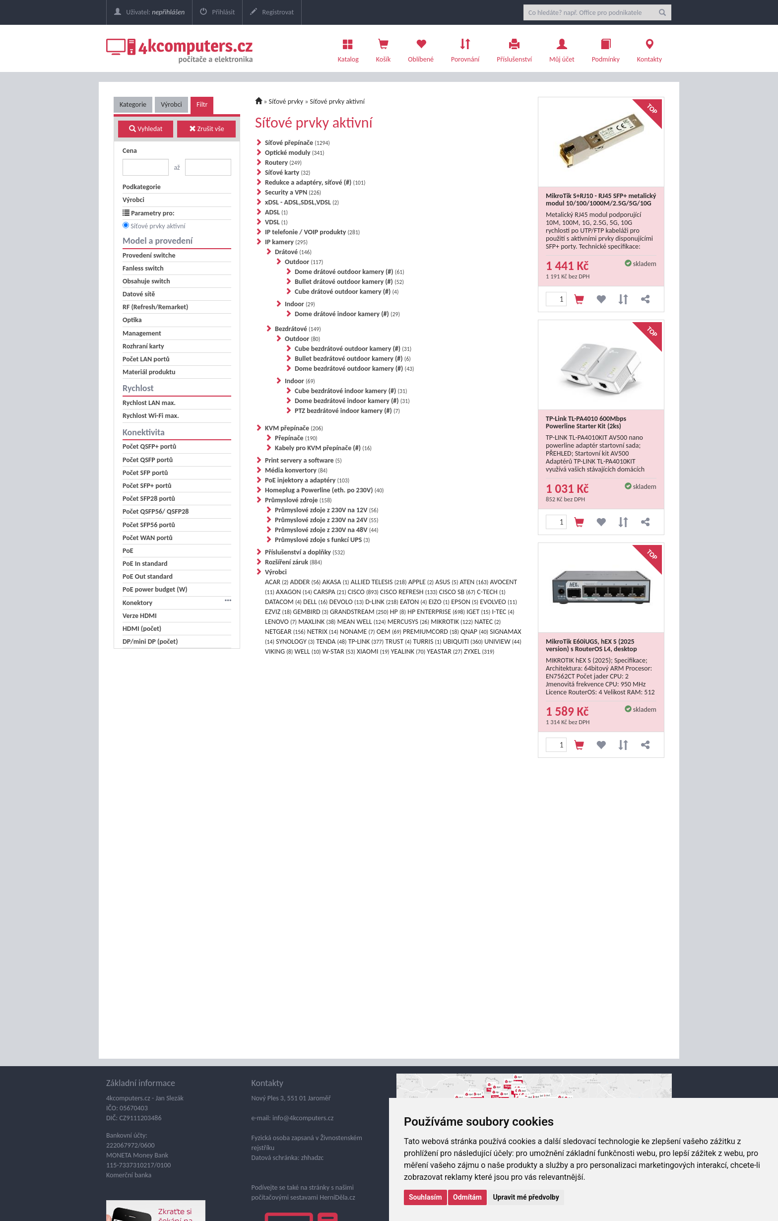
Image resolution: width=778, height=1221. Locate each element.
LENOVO (281, 621)
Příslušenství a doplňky (305, 552)
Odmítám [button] (467, 1197)
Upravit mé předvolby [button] (526, 1197)
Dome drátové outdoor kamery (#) (349, 272)
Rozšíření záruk (293, 562)
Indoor (300, 304)
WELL (308, 651)
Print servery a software (303, 460)
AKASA (336, 582)
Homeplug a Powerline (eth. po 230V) (324, 490)
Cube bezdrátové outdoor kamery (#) (353, 348)
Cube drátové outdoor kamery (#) (347, 291)
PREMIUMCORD (431, 631)
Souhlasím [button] (425, 1197)
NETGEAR (285, 631)
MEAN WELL (361, 621)
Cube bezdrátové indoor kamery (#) (351, 391)
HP (398, 612)
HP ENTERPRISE (436, 612)
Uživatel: (149, 12)
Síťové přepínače (297, 142)
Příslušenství (514, 48)
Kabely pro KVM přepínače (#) (323, 448)
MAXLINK (316, 621)
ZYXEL (479, 651)
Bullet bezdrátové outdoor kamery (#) (353, 358)
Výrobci (171, 104)
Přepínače (296, 438)
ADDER (305, 582)
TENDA (331, 641)
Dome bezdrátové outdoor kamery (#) (354, 368)
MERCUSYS (408, 621)
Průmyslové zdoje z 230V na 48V (327, 530)
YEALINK (408, 651)
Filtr (201, 104)
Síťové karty (287, 172)
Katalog (348, 48)
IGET (478, 612)
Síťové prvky (286, 101)
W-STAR (339, 651)
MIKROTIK (452, 621)
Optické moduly (294, 152)
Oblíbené (421, 48)
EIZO (439, 602)
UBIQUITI (463, 641)
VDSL (276, 222)
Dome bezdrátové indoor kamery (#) (352, 401)
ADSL (276, 212)
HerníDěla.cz (337, 1197)
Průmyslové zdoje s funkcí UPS (322, 540)
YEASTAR (444, 651)
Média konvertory (296, 470)
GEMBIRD (310, 612)
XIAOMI (373, 651)
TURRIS (427, 641)
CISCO (363, 592)
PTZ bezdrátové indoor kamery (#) (347, 411)
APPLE (421, 582)
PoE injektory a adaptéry (307, 480)
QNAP (474, 631)
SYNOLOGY (295, 641)
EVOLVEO (498, 602)
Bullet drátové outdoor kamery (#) (349, 281)
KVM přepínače (294, 428)
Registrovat (272, 12)
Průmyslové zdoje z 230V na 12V (327, 510)
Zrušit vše (206, 129)
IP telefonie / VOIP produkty (312, 232)
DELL (315, 602)
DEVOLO (346, 602)
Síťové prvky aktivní (157, 226)
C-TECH (491, 592)
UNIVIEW (502, 641)
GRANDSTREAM (359, 612)
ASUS (446, 582)
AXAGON (294, 592)
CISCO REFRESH (409, 592)
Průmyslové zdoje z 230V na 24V (327, 520)
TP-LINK (366, 641)
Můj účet (562, 48)
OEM (389, 631)
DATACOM (283, 602)
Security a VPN (293, 192)
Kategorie (133, 104)
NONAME (357, 631)
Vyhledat (145, 129)
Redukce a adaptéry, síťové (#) (315, 182)
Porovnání (465, 48)
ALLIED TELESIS (379, 582)
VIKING (279, 651)
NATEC (487, 621)
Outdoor (304, 262)
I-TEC (503, 612)
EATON (413, 602)
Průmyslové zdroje (298, 500)
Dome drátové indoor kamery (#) (347, 314)
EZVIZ (278, 612)
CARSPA (330, 592)
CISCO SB (457, 592)
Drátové (293, 252)
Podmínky (606, 48)
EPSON (464, 602)
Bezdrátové (298, 329)
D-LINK (381, 602)
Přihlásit (217, 12)
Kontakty (649, 48)
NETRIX (322, 631)
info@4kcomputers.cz (302, 1118)
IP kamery (286, 242)
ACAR (276, 582)
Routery (283, 162)
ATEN (474, 582)
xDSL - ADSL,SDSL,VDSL (302, 202)
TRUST (398, 641)
